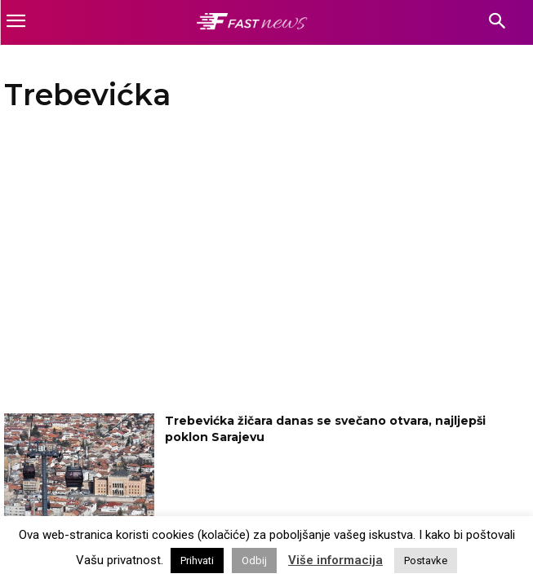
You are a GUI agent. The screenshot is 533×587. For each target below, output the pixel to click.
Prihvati (197, 560)
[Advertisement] (254, 266)
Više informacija (335, 560)
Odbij (254, 560)
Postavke (425, 560)
